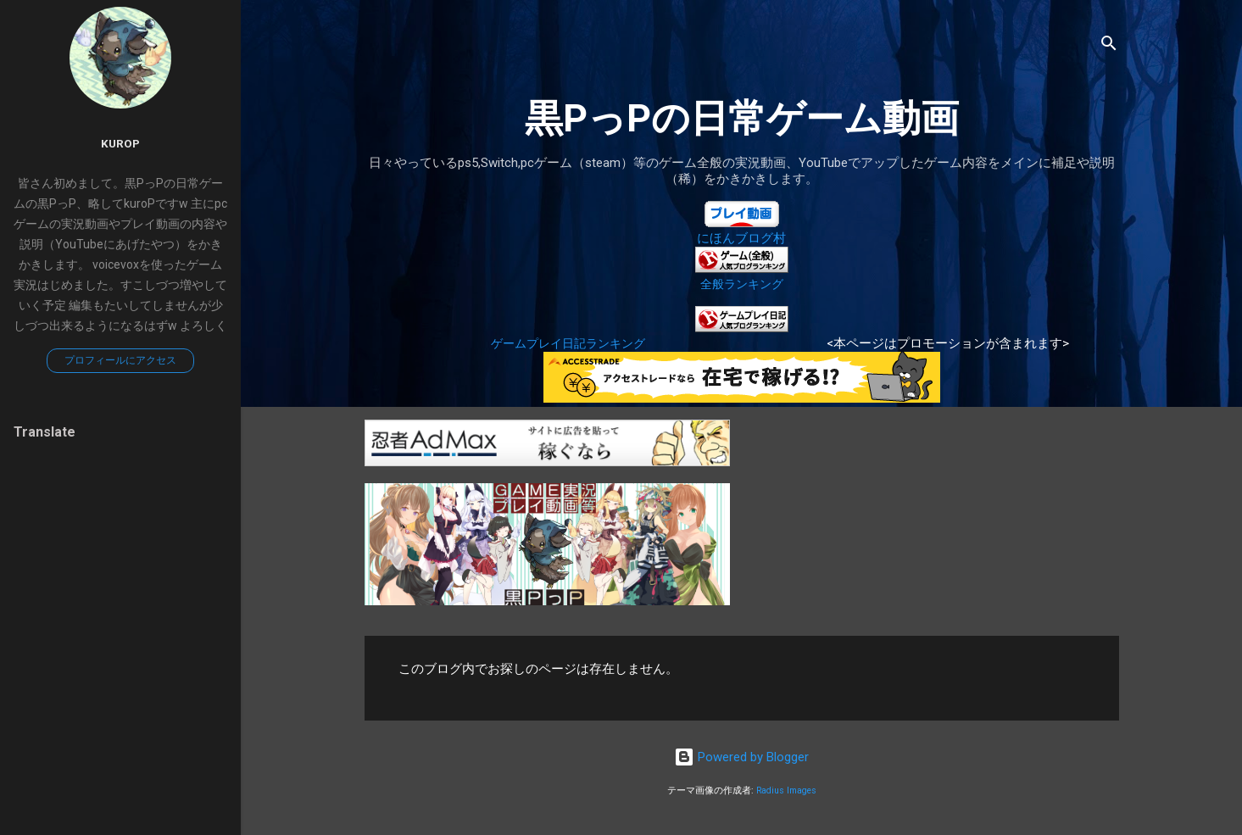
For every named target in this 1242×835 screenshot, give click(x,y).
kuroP (120, 143)
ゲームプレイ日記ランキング (568, 343)
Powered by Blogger (741, 757)
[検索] (1109, 46)
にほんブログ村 (741, 238)
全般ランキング (741, 284)
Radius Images (786, 790)
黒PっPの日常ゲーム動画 (742, 118)
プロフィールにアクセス (120, 360)
